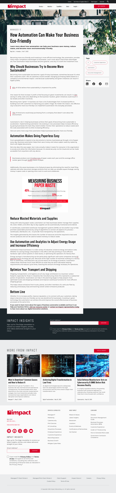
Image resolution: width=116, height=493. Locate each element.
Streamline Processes (54, 429)
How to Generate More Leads (100, 432)
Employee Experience (55, 432)
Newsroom (72, 420)
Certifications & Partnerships (78, 429)
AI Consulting (52, 426)
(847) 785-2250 (11, 421)
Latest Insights (74, 417)
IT (88, 62)
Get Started (101, 6)
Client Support (94, 1)
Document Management (94, 72)
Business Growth (53, 440)
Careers (69, 1)
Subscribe (102, 1)
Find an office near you (13, 425)
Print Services (52, 423)
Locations (72, 423)
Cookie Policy (51, 481)
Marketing (51, 417)
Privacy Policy (67, 329)
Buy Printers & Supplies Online (81, 2)
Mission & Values (74, 415)
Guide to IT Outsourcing (98, 430)
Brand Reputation (53, 437)
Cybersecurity (52, 420)
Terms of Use (79, 329)
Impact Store (76, 478)
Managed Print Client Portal (42, 478)
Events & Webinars (75, 426)
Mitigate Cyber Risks (54, 443)
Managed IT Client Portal (19, 478)
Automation (91, 67)
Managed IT (51, 415)
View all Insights (101, 350)
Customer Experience (100, 62)
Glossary (93, 415)
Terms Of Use (65, 481)
